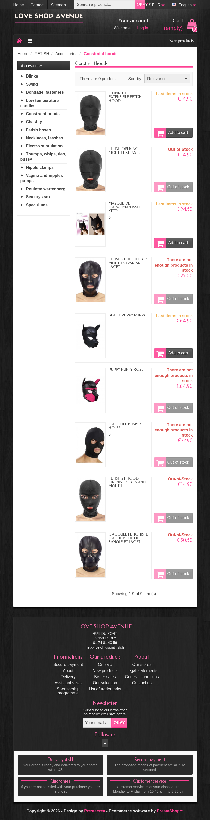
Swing (32, 84)
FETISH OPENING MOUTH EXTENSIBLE (126, 150)
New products (181, 40)
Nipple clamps (40, 167)
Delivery (68, 677)
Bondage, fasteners (45, 92)
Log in (142, 28)
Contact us (142, 683)
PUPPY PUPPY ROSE (126, 369)
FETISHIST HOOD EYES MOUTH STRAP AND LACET (128, 263)
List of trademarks (105, 689)
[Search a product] (104, 4)
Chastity (34, 122)
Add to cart (171, 133)
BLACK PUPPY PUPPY (127, 315)
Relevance (168, 78)
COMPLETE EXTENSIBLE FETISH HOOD (125, 97)
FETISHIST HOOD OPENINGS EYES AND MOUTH (127, 482)
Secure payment (68, 664)
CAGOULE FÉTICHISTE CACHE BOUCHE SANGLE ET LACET (128, 538)
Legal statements (141, 670)
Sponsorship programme (68, 691)
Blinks (32, 76)
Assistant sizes (68, 683)
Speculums (37, 205)
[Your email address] (97, 723)
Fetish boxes (38, 130)
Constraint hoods (43, 113)
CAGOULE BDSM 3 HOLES (125, 426)
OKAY (141, 4)
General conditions (142, 677)
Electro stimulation (44, 146)
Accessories (31, 65)
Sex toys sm (38, 197)
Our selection (105, 683)
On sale (105, 664)
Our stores (142, 664)
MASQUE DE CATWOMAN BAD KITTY (124, 207)
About (68, 670)
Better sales (105, 677)
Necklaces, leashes (44, 138)
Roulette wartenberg (46, 189)
